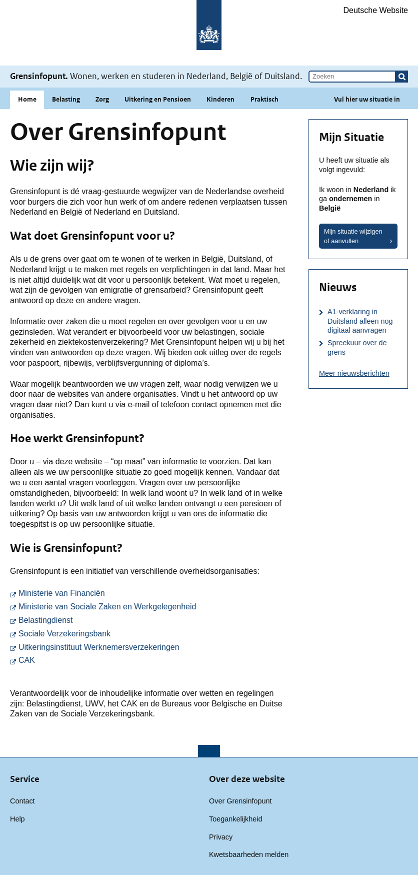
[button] (402, 77)
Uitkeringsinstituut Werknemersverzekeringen (153, 646)
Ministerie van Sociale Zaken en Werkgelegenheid (153, 606)
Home (27, 99)
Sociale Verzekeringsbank (153, 633)
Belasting (66, 99)
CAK (138, 659)
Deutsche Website (375, 10)
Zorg (102, 99)
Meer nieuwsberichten (354, 373)
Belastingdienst (153, 619)
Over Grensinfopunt (240, 801)
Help (17, 819)
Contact (22, 801)
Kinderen (220, 99)
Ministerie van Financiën (153, 592)
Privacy (220, 837)
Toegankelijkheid (235, 819)
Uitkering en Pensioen (157, 99)
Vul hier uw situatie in (367, 99)
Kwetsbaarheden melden (248, 854)
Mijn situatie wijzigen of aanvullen (353, 236)
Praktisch (264, 99)
